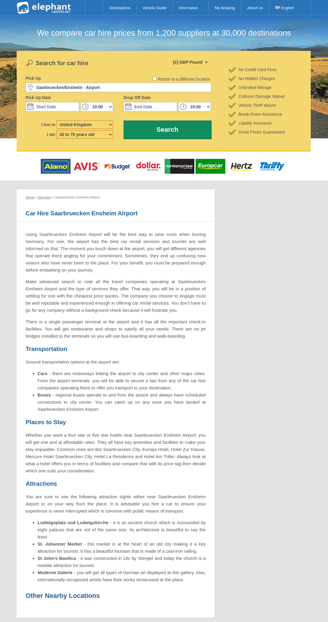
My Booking (225, 8)
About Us (255, 8)
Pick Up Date (38, 97)
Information (188, 8)
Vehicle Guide (154, 8)
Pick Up (33, 78)
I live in (48, 124)
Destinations (120, 8)
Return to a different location (184, 79)
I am (51, 134)
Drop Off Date (137, 97)
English (284, 8)
